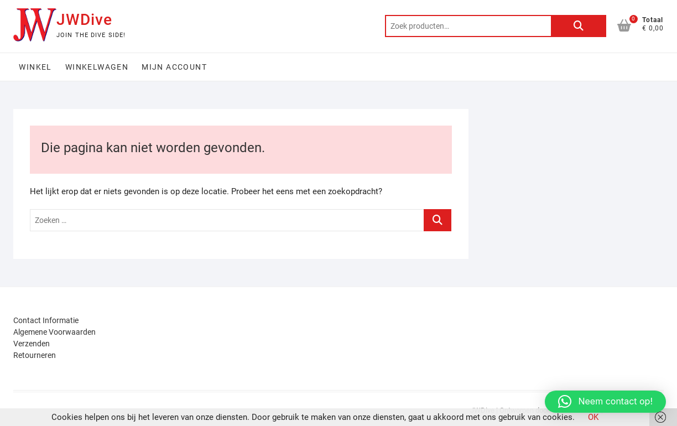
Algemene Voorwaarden (54, 332)
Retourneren (34, 355)
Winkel (35, 67)
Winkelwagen (96, 67)
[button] (605, 402)
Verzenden (31, 343)
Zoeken (578, 26)
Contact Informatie (46, 320)
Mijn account (174, 67)
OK (593, 417)
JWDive (84, 20)
